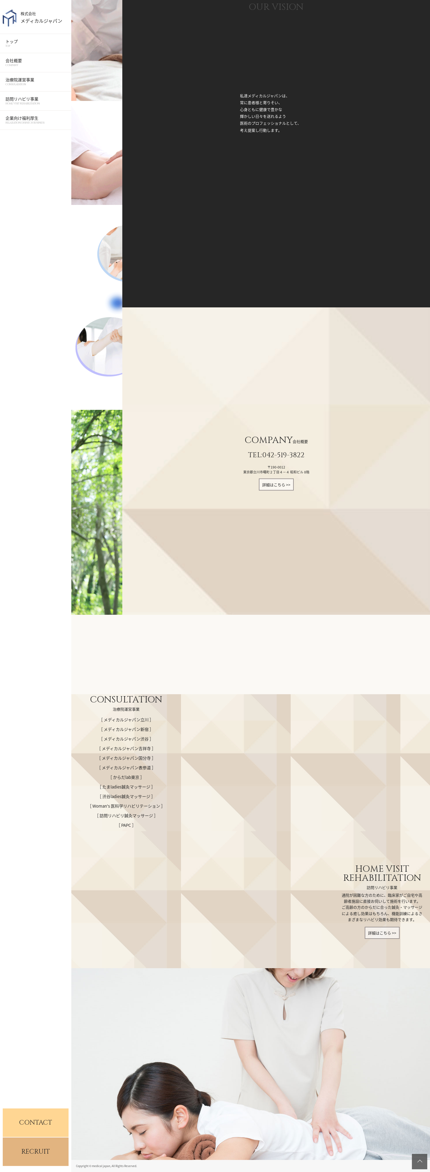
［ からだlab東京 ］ (126, 777)
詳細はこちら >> (276, 484)
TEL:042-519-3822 (276, 455)
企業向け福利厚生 (35, 119)
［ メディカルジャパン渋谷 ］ (126, 739)
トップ (35, 43)
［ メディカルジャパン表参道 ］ (126, 768)
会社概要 (35, 62)
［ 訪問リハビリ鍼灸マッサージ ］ (126, 816)
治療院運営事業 (35, 81)
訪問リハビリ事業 (35, 100)
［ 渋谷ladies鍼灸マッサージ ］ (126, 796)
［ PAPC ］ (126, 825)
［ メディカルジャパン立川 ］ (126, 720)
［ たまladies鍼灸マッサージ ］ (126, 787)
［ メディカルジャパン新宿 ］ (126, 729)
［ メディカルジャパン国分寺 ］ (126, 758)
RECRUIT (35, 1151)
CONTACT (35, 1122)
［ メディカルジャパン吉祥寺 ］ (126, 748)
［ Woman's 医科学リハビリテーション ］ (126, 806)
